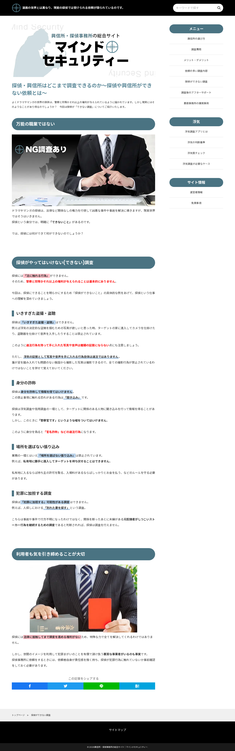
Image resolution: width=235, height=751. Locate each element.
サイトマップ (117, 730)
